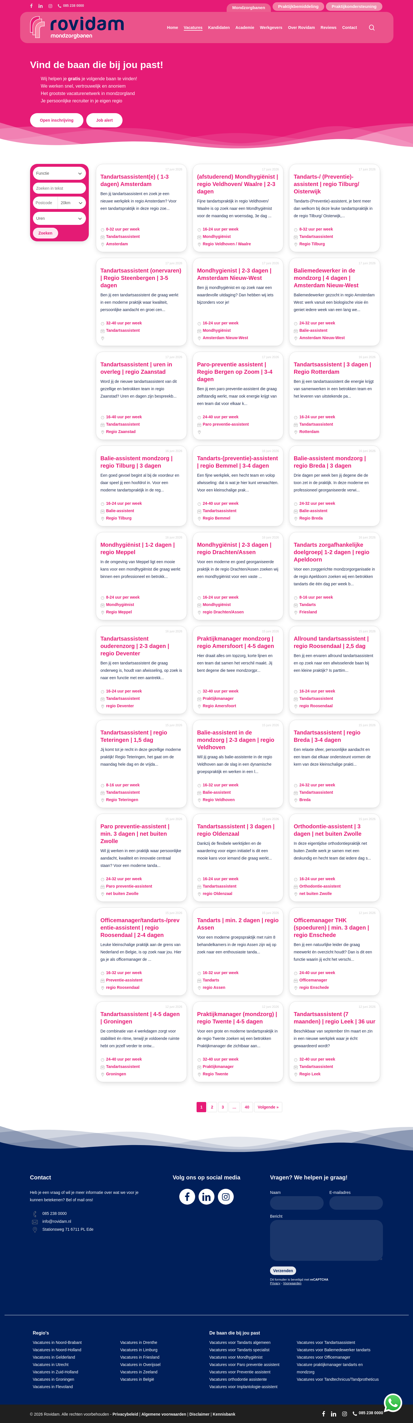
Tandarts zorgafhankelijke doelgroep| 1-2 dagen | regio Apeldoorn (331, 552)
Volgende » (268, 1107)
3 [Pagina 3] (223, 1107)
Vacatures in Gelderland (54, 1357)
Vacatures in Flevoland (53, 1386)
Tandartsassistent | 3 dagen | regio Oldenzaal (236, 830)
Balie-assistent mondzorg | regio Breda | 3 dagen (330, 462)
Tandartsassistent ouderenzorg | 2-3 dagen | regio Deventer (134, 646)
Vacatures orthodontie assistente (238, 1379)
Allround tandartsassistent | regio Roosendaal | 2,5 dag (331, 642)
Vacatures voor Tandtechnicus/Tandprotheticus (338, 1379)
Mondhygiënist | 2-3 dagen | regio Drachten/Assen (234, 548)
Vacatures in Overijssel (140, 1364)
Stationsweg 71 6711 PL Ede (68, 1229)
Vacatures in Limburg (138, 1350)
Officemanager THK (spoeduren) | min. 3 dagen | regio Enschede (331, 927)
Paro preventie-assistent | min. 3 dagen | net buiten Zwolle (134, 833)
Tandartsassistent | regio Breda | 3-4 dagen (327, 736)
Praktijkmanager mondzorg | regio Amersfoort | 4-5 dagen (235, 642)
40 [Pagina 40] (247, 1107)
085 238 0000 (55, 1213)
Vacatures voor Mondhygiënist (235, 1357)
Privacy (275, 1283)
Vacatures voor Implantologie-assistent (243, 1386)
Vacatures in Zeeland (138, 1372)
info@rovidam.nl (57, 1221)
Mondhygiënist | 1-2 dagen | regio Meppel (137, 548)
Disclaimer (199, 1414)
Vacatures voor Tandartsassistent (326, 1342)
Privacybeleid (125, 1414)
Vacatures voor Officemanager (323, 1357)
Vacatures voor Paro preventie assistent (244, 1364)
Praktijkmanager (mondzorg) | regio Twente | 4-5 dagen (237, 1018)
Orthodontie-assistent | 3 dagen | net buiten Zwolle (327, 830)
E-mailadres (356, 1200)
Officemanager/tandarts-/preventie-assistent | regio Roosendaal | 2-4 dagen (140, 927)
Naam (297, 1200)
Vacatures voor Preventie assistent (239, 1372)
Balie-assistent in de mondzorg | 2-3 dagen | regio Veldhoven (235, 739)
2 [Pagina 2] (212, 1107)
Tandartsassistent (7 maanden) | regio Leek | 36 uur (334, 1018)
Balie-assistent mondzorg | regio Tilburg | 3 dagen (136, 462)
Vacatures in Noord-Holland (57, 1350)
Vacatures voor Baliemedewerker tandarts (333, 1350)
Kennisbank (224, 1414)
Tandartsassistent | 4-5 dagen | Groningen (140, 1018)
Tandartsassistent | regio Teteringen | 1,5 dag (133, 736)
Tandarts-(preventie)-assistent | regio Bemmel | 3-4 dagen (237, 462)
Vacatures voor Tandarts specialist (239, 1350)
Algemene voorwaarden (163, 1414)
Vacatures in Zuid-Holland (55, 1372)
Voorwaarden (292, 1283)
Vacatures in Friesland (139, 1357)
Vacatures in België (137, 1379)
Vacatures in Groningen (53, 1379)
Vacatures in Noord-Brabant (57, 1342)
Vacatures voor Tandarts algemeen (240, 1342)
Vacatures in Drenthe (138, 1342)
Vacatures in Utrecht (51, 1364)
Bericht (326, 1238)
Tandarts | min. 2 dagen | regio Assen (238, 924)
